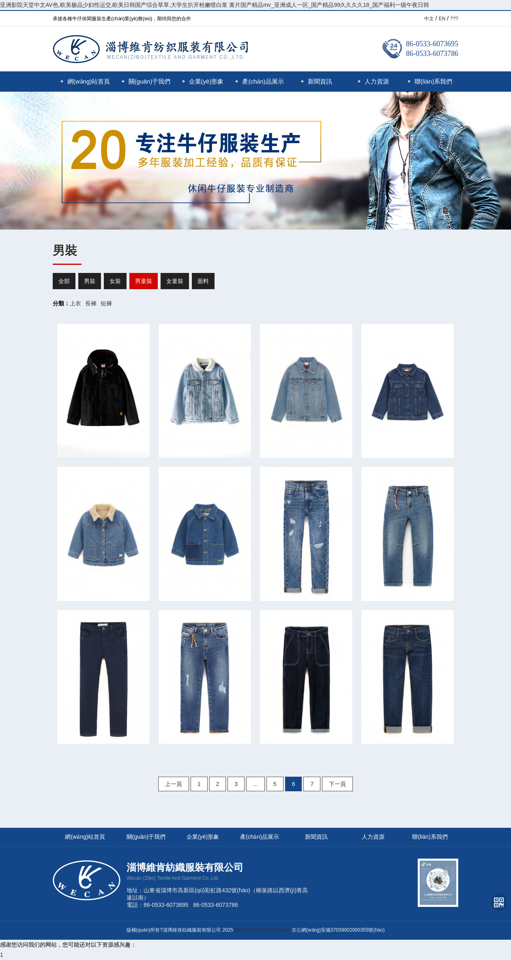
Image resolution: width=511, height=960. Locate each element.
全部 (64, 281)
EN (442, 18)
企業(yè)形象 (203, 81)
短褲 (106, 303)
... (255, 784)
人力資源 (373, 81)
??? (454, 18)
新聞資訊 (316, 81)
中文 (429, 18)
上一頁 (173, 784)
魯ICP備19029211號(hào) (262, 930)
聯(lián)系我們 (430, 81)
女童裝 (174, 281)
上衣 (75, 303)
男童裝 (143, 281)
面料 (203, 281)
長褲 (91, 303)
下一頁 (337, 784)
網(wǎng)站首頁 (85, 81)
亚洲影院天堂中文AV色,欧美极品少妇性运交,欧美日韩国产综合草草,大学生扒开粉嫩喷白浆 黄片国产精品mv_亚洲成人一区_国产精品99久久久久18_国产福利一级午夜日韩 (214, 5)
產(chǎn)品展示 (259, 81)
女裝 (115, 281)
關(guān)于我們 (146, 81)
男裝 (89, 281)
